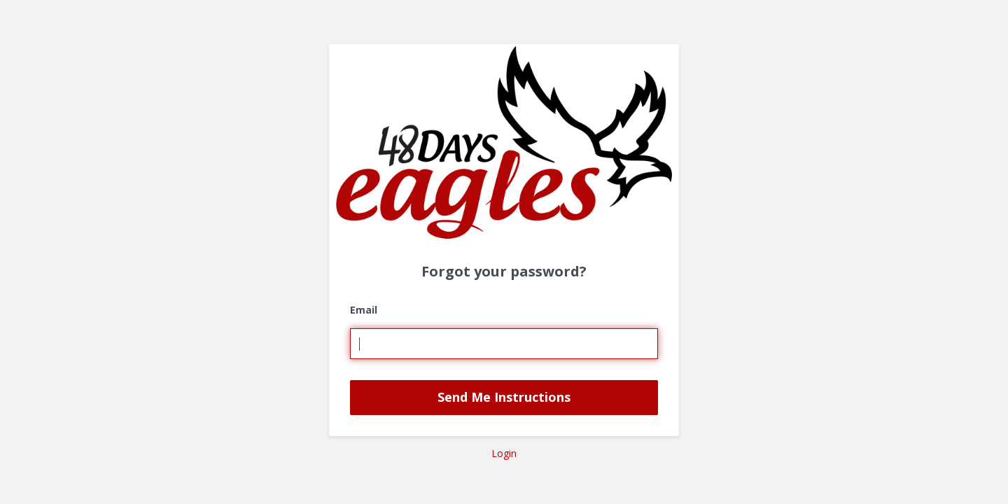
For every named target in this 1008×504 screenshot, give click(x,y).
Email (363, 309)
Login (504, 453)
